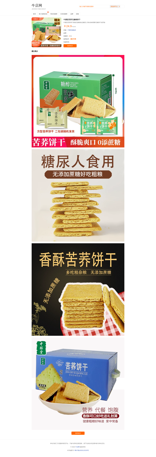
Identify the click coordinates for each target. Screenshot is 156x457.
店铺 (77, 14)
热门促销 (43, 14)
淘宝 (53, 14)
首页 (34, 14)
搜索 (122, 6)
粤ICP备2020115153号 (82, 450)
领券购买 (70, 46)
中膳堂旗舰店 (72, 30)
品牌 (71, 14)
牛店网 (37, 5)
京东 (63, 14)
